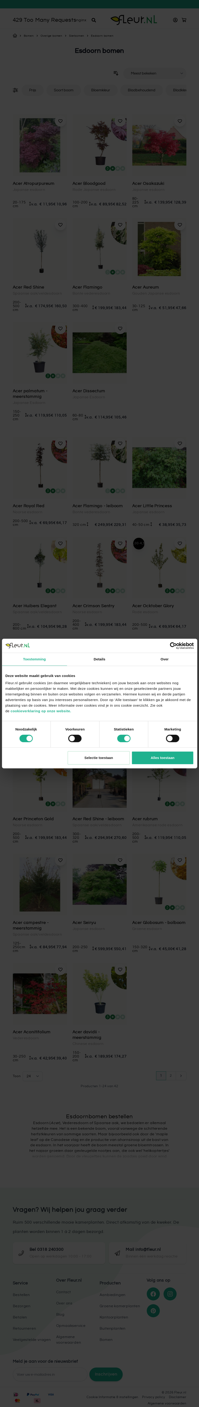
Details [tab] (99, 659)
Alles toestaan (163, 758)
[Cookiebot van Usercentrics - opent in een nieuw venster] (173, 645)
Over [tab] (165, 659)
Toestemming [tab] (34, 659)
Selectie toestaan (98, 758)
